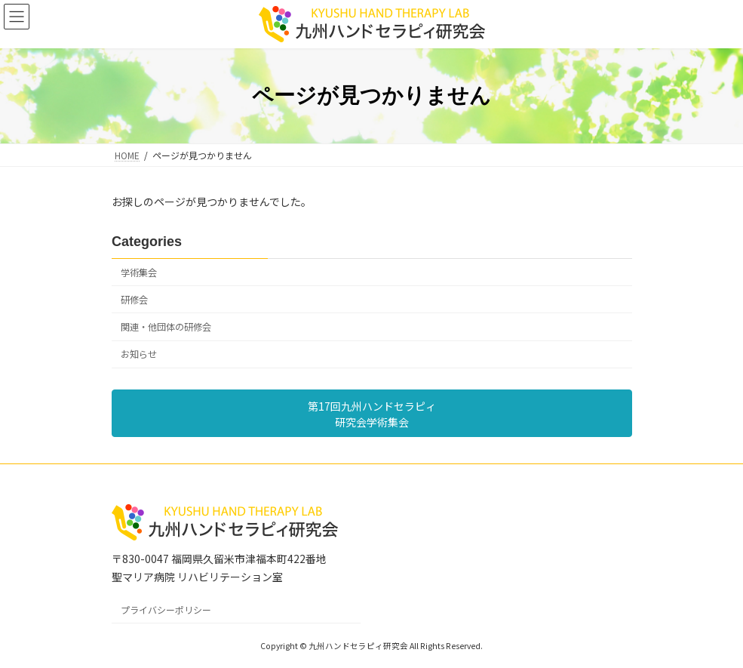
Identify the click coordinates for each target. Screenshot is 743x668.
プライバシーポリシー (166, 609)
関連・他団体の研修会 (166, 327)
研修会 (134, 299)
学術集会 (139, 272)
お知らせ (139, 354)
